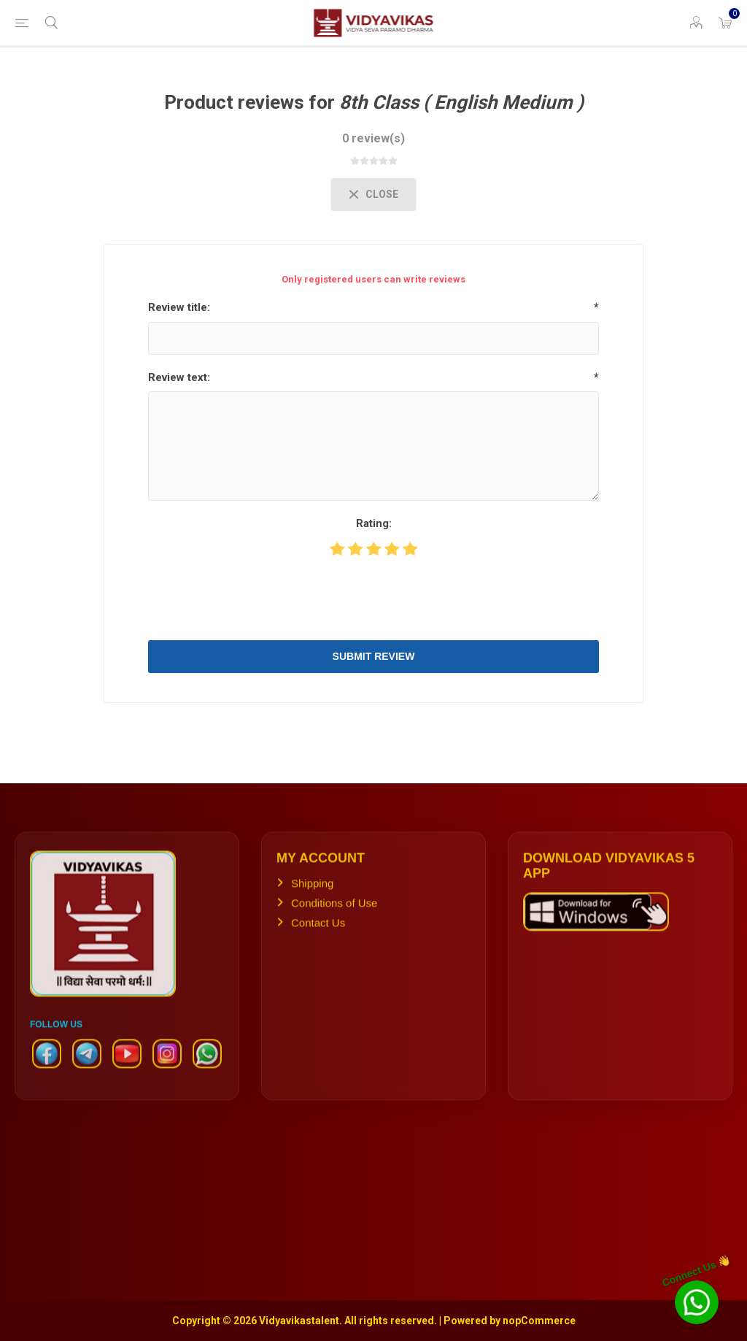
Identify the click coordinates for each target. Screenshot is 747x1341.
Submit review (374, 656)
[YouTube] (127, 1069)
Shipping (312, 892)
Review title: (179, 307)
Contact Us (318, 932)
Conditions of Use (334, 912)
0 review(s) (373, 138)
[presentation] (373, 597)
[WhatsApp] (207, 1069)
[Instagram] (167, 1069)
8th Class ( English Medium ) (461, 102)
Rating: (374, 523)
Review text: (179, 377)
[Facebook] (46, 1069)
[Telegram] (86, 1069)
